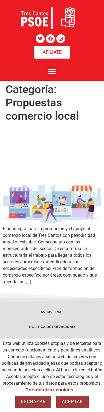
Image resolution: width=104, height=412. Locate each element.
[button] (52, 71)
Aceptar (72, 401)
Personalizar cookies (49, 389)
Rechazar (33, 401)
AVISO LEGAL (52, 312)
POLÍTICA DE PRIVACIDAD (52, 327)
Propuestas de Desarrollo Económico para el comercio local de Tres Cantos (46, 153)
